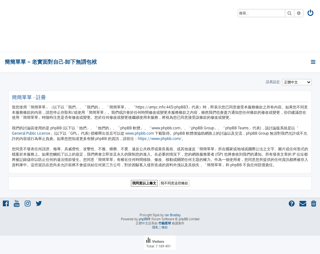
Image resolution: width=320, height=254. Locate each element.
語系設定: (273, 82)
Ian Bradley (173, 215)
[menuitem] (311, 13)
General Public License (31, 133)
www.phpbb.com (139, 133)
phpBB (143, 219)
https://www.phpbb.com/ (160, 138)
